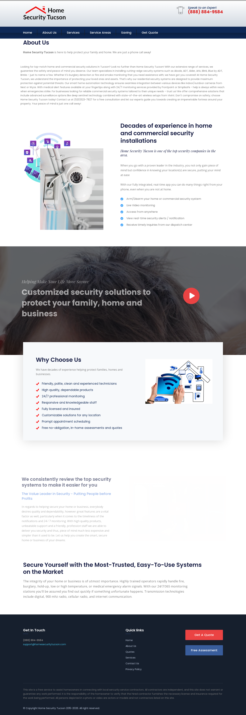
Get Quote (150, 32)
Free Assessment (204, 650)
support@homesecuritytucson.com (44, 644)
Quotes (130, 652)
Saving (126, 32)
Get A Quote (204, 635)
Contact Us (132, 663)
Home (27, 32)
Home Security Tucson (51, 708)
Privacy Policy (134, 669)
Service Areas (100, 32)
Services (73, 32)
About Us (49, 32)
